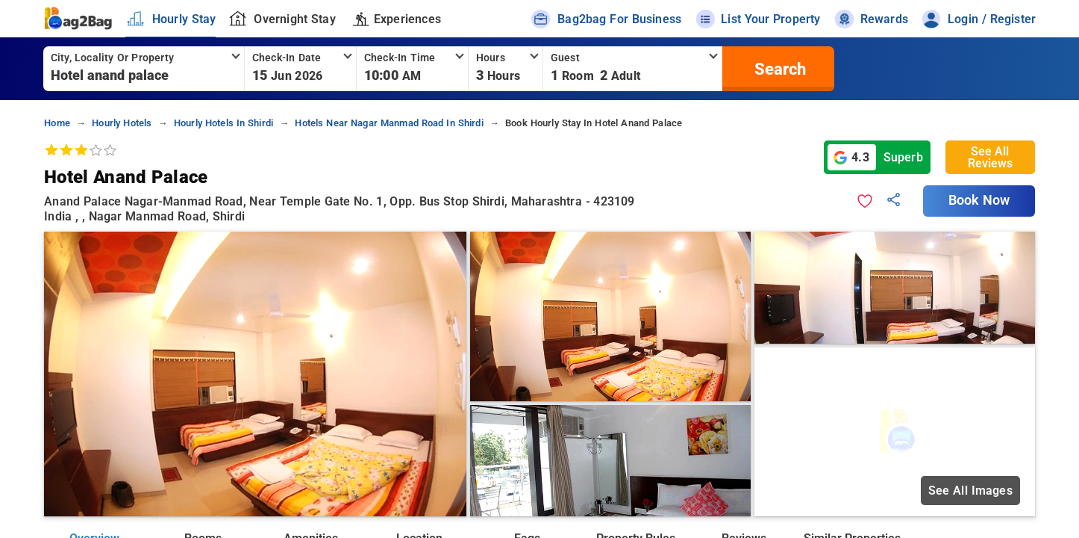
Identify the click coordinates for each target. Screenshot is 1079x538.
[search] (778, 68)
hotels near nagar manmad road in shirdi (389, 123)
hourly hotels (121, 123)
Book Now (979, 200)
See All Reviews (990, 157)
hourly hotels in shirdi (223, 123)
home (57, 123)
